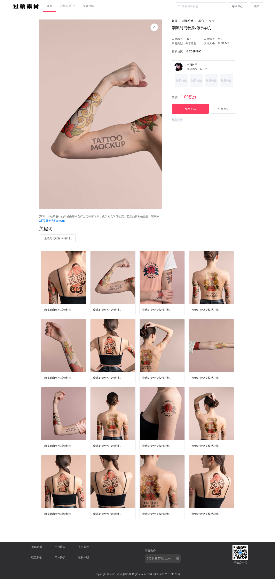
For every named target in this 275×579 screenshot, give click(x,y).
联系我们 (36, 557)
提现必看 (36, 546)
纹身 (211, 20)
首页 (174, 20)
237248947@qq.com (52, 220)
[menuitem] (67, 6)
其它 (201, 20)
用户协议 (60, 557)
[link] (174, 20)
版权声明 (83, 557)
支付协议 (60, 546)
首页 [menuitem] (49, 5)
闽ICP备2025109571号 (166, 574)
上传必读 (83, 546)
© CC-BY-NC (193, 51)
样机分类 (187, 20)
